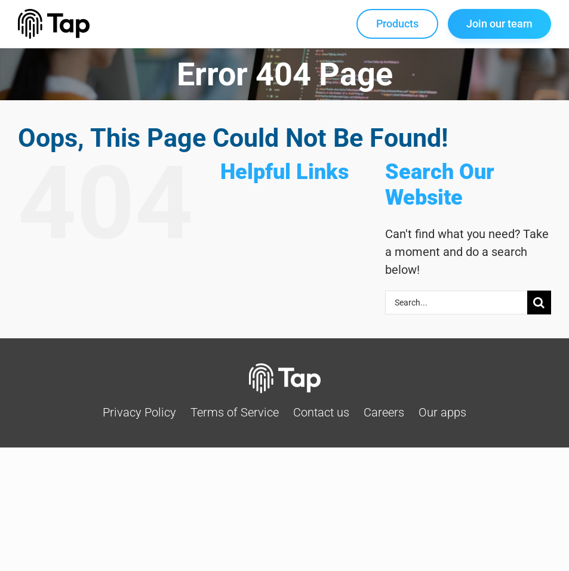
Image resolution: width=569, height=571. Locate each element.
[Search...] (456, 302)
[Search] (539, 302)
